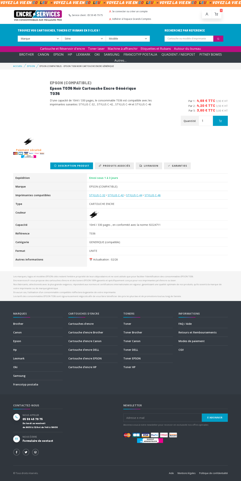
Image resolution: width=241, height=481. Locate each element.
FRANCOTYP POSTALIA (140, 54)
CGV (181, 350)
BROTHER (26, 54)
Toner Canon (131, 341)
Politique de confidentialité (213, 473)
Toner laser (96, 48)
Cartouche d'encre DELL (83, 350)
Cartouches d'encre (81, 324)
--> (40, 39)
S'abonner (215, 417)
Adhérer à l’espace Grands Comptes (130, 19)
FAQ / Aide (185, 324)
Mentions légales (186, 473)
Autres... (120, 60)
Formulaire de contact (38, 440)
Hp (15, 350)
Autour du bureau (187, 48)
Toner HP (129, 367)
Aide (171, 473)
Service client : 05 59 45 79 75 (86, 15)
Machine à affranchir (123, 48)
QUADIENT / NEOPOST (178, 54)
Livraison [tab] (149, 165)
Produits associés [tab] (114, 165)
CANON (43, 54)
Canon (17, 332)
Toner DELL (130, 350)
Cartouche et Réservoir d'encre (62, 48)
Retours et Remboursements (197, 332)
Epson (17, 341)
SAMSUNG (111, 54)
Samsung (19, 376)
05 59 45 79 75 (33, 419)
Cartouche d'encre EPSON (85, 358)
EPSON (58, 54)
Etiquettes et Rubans (156, 48)
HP (70, 54)
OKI (97, 54)
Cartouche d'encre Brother (85, 332)
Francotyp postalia (25, 384)
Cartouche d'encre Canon (84, 341)
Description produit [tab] (71, 165)
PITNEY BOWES (210, 54)
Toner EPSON (132, 358)
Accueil (18, 66)
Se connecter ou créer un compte (128, 11)
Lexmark (18, 358)
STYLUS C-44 (134, 195)
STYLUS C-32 (97, 195)
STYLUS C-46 (153, 195)
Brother (18, 324)
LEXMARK (83, 54)
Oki (15, 367)
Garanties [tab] (177, 165)
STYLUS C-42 (116, 195)
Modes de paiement (191, 341)
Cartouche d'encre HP (82, 367)
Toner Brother (132, 332)
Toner (127, 324)
